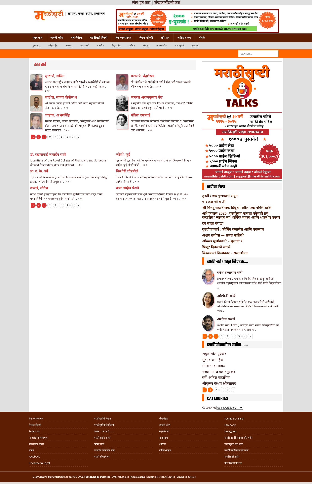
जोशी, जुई (123, 154)
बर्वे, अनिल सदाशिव (216, 377)
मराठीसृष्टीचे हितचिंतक (104, 424)
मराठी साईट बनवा (102, 437)
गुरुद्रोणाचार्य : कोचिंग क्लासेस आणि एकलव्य (233, 229)
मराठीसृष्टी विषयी (98, 37)
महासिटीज (164, 431)
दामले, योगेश (39, 188)
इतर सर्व (195, 45)
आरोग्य (162, 444)
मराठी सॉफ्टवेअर (101, 456)
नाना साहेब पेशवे (127, 188)
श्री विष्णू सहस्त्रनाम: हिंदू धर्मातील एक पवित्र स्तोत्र (236, 207)
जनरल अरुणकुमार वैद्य (147, 97)
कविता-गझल (165, 450)
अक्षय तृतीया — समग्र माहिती (223, 235)
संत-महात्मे (179, 45)
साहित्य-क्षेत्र (53, 45)
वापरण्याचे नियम (36, 444)
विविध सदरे (99, 444)
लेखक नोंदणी (146, 37)
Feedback (34, 456)
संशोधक (132, 45)
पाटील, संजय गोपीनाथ (61, 97)
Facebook (230, 424)
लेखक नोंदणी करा (167, 2)
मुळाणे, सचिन (54, 75)
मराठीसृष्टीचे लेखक (102, 418)
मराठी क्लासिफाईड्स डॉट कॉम (238, 437)
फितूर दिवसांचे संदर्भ (216, 246)
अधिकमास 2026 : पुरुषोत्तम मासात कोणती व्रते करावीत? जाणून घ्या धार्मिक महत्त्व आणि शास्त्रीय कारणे (241, 215)
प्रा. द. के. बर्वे (39, 171)
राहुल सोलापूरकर (214, 353)
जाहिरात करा (184, 37)
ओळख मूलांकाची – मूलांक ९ (222, 241)
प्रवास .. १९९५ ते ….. (103, 431)
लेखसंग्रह (163, 418)
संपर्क (202, 37)
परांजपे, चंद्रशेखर (142, 75)
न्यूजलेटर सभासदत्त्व (38, 437)
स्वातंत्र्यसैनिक (161, 45)
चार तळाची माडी (213, 201)
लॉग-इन (165, 37)
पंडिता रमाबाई (140, 115)
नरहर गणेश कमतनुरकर (218, 371)
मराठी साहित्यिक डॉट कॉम (236, 450)
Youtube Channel (234, 418)
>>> (47, 91)
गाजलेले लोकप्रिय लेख (104, 450)
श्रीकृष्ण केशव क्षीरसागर (219, 383)
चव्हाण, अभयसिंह (57, 115)
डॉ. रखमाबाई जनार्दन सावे (48, 154)
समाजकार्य (84, 45)
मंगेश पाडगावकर (213, 365)
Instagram (230, 431)
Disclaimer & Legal (39, 463)
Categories (209, 407)
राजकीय (100, 45)
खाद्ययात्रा (163, 437)
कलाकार (69, 45)
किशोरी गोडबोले (127, 171)
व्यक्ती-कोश (56, 37)
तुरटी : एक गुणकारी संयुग (220, 195)
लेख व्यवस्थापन (123, 37)
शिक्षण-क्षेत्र (116, 45)
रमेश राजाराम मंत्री (230, 272)
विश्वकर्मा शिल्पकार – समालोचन (225, 252)
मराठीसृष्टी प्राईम (231, 456)
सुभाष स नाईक (212, 359)
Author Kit (34, 431)
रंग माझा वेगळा (212, 223)
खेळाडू (145, 45)
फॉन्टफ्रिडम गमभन (233, 463)
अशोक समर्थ (226, 319)
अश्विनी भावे (226, 295)
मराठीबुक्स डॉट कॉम (233, 444)
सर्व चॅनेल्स (76, 37)
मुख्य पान (37, 37)
